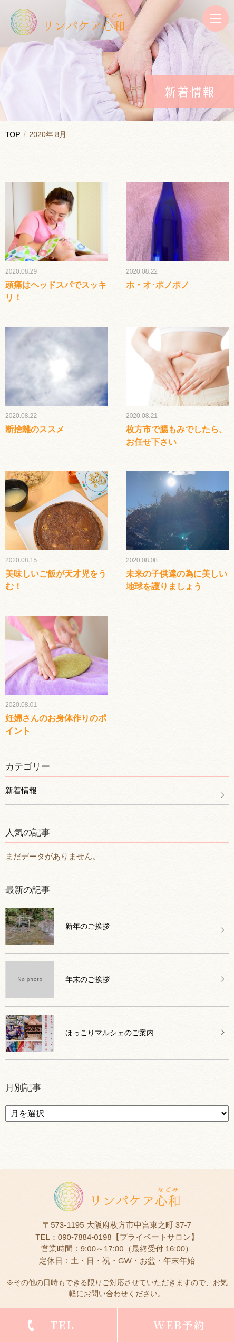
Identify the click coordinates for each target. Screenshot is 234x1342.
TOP (13, 134)
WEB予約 (179, 1325)
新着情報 (21, 790)
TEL (62, 1325)
